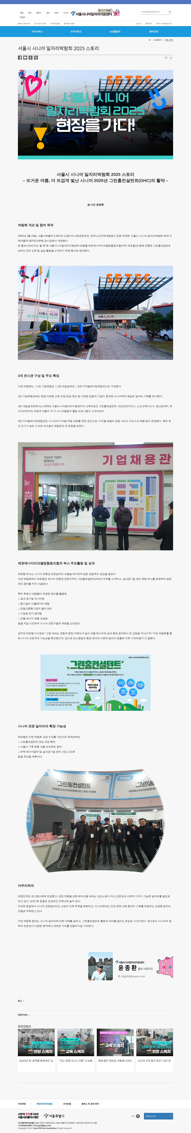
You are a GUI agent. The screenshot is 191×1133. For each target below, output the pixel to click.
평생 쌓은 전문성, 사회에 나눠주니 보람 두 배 (115, 1062)
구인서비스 (37, 31)
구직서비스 (76, 31)
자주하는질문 (55, 23)
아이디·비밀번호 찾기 (164, 23)
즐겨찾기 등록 (69, 23)
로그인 (138, 23)
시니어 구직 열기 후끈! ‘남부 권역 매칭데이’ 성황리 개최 (154, 1062)
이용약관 (22, 1103)
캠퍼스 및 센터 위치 (90, 1103)
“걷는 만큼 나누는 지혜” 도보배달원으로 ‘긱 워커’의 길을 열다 (75, 1062)
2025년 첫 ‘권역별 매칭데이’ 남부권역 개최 (36, 1062)
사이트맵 (67, 1103)
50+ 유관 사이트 (40, 23)
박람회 (22, 17)
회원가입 (148, 23)
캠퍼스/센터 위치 (24, 23)
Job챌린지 (114, 31)
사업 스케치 (169, 40)
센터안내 (153, 31)
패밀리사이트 (158, 1117)
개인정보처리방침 (44, 1103)
